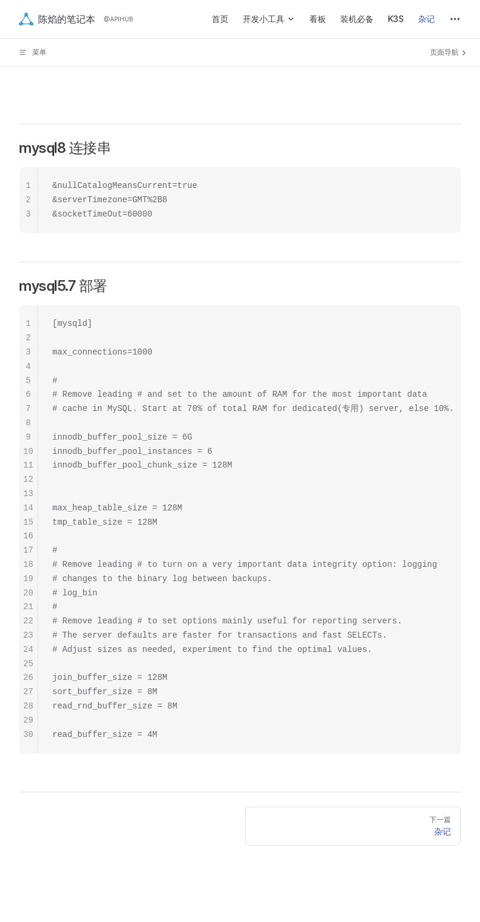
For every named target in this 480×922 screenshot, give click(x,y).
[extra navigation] (455, 19)
